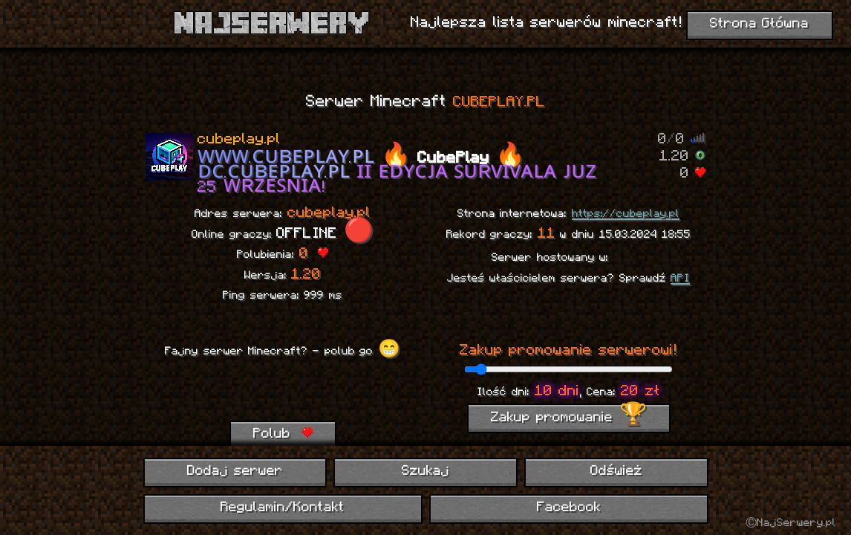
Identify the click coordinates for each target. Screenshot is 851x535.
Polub (283, 434)
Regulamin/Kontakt (283, 508)
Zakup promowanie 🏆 (569, 418)
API (680, 278)
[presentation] (282, 392)
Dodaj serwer (235, 471)
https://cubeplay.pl (625, 214)
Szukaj (425, 471)
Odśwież (616, 471)
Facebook (569, 508)
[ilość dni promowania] (568, 369)
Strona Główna (759, 24)
